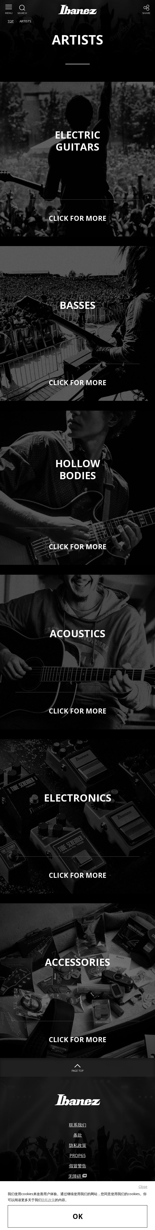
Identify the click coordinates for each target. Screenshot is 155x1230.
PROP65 (77, 1155)
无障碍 (77, 1176)
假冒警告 (77, 1166)
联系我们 (77, 1125)
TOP (11, 21)
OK (78, 1216)
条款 (77, 1135)
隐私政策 (48, 1200)
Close (143, 1186)
